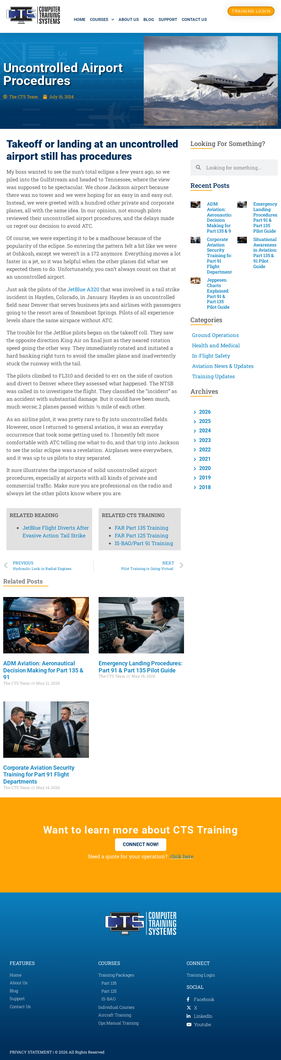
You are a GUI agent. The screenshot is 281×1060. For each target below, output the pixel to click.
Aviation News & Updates (223, 365)
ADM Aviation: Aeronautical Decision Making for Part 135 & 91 (43, 670)
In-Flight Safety (211, 355)
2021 (204, 459)
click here (181, 856)
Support (168, 19)
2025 (204, 421)
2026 (204, 412)
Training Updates (213, 376)
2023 (204, 440)
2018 (204, 487)
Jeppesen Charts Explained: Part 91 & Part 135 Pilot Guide (218, 293)
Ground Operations (215, 335)
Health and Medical (216, 345)
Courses (102, 19)
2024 (204, 431)
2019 (204, 478)
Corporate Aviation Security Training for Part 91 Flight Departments (38, 774)
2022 (204, 450)
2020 (204, 468)
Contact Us (194, 19)
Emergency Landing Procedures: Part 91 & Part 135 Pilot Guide (140, 667)
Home (79, 19)
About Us (129, 19)
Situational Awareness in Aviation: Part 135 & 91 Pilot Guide (265, 252)
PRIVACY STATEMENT (31, 1052)
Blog (148, 19)
